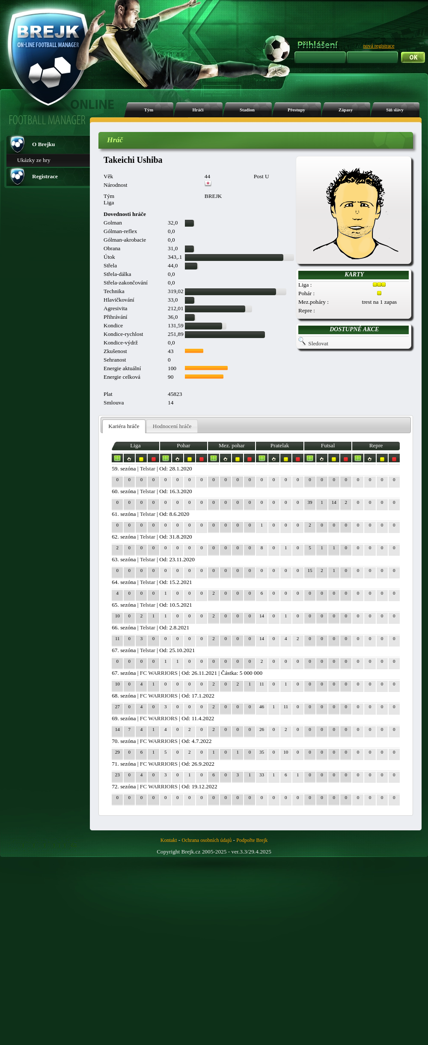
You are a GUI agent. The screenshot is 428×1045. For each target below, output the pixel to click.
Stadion (247, 110)
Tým (148, 110)
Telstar (147, 468)
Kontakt (168, 840)
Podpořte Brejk (252, 840)
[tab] (124, 426)
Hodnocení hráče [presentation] (172, 426)
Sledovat (318, 343)
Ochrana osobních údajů (207, 840)
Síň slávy (395, 110)
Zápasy (346, 110)
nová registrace (379, 46)
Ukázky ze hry (34, 160)
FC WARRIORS (159, 673)
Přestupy (296, 110)
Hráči (197, 110)
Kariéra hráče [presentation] (123, 426)
